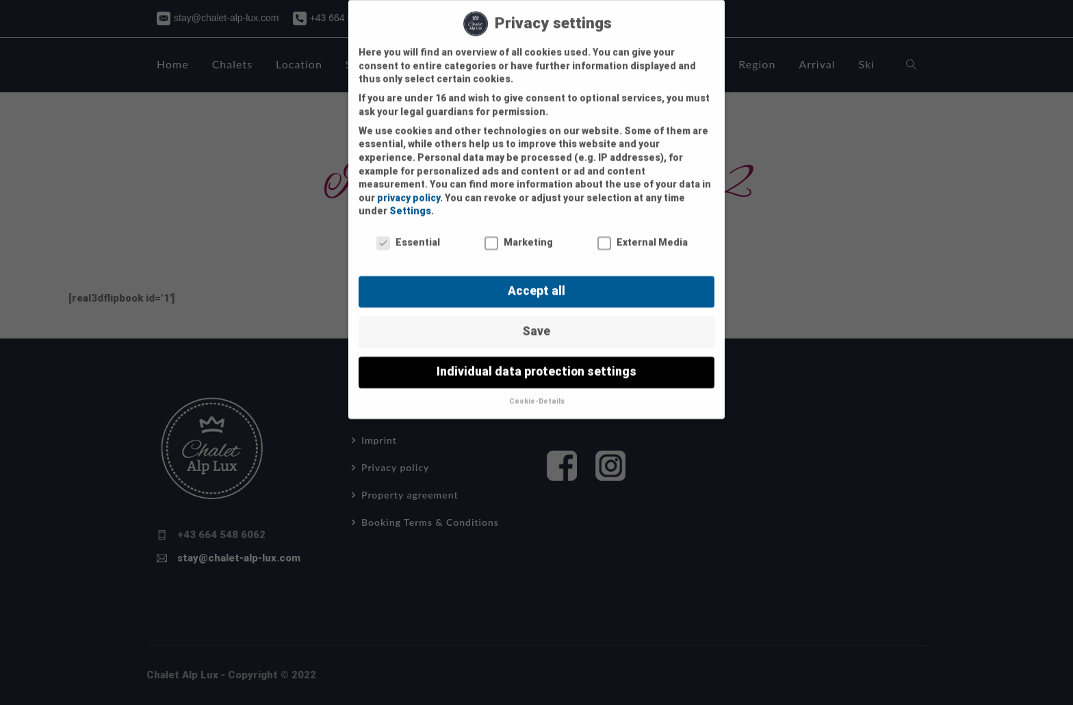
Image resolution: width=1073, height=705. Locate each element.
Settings (410, 199)
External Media (642, 231)
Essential (408, 231)
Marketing (518, 231)
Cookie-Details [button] (537, 389)
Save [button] (536, 319)
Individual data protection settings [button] (536, 360)
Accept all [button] (536, 279)
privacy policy (408, 186)
